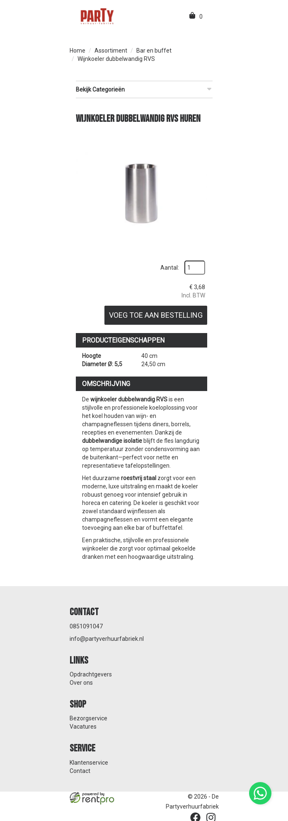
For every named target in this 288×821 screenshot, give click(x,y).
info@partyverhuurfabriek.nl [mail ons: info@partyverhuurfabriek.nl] (107, 637)
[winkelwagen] (193, 16)
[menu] (210, 16)
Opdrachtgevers (91, 673)
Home (77, 50)
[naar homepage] (96, 15)
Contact (80, 769)
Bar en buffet (154, 50)
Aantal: (169, 266)
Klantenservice (89, 761)
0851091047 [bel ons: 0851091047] (86, 625)
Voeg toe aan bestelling (155, 314)
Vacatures (83, 725)
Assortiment (110, 50)
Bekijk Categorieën (144, 89)
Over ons (81, 681)
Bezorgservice (88, 717)
